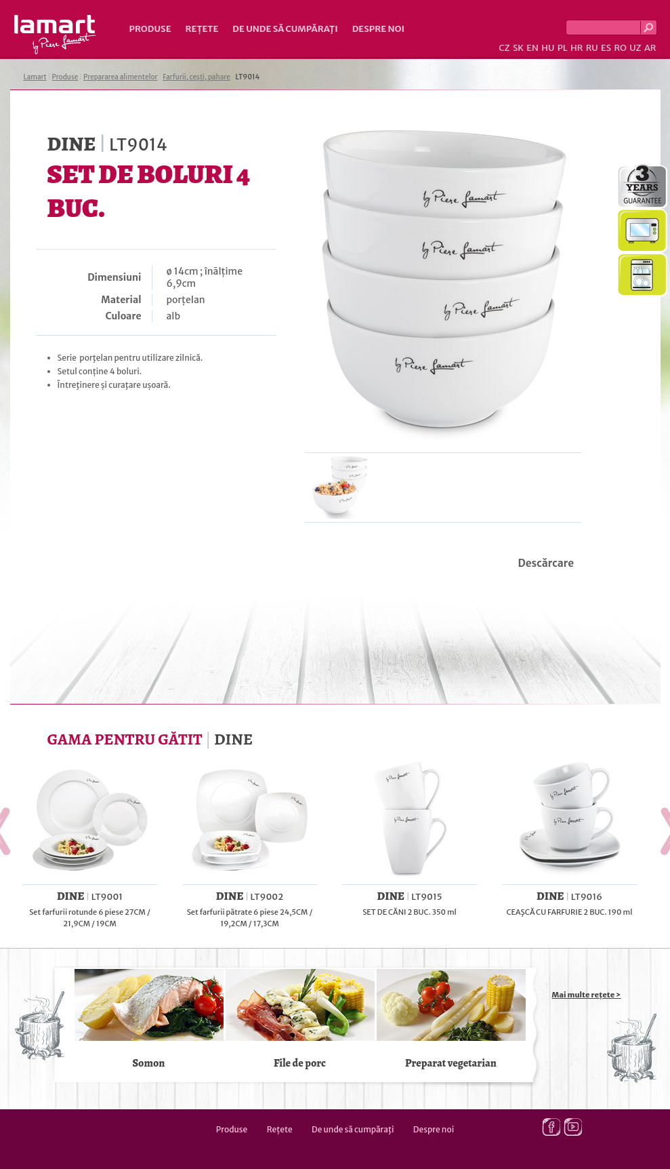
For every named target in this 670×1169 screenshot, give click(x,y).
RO (620, 48)
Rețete (202, 29)
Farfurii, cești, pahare (196, 77)
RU (592, 48)
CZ (504, 48)
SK (518, 48)
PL (563, 48)
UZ (635, 48)
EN (532, 48)
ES (606, 48)
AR (650, 48)
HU (547, 48)
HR (576, 48)
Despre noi (378, 29)
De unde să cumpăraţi (284, 29)
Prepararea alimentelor (120, 77)
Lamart (55, 35)
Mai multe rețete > (586, 994)
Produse (150, 29)
